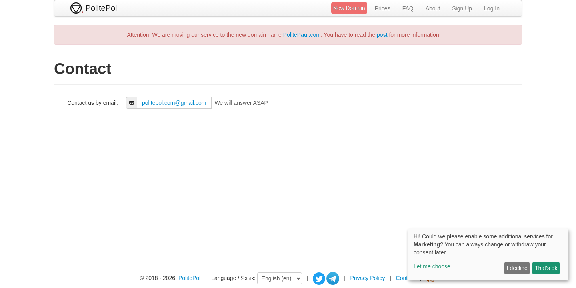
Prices (382, 8)
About (433, 8)
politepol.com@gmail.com (174, 103)
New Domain (349, 8)
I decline (517, 268)
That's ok (546, 268)
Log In (492, 8)
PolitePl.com (302, 35)
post (382, 35)
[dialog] (488, 254)
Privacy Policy (367, 278)
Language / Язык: (233, 278)
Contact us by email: (92, 103)
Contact (405, 278)
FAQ (408, 8)
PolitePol (189, 278)
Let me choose (432, 266)
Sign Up (462, 8)
